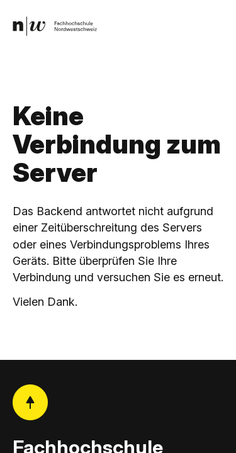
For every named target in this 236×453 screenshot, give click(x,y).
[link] (55, 26)
